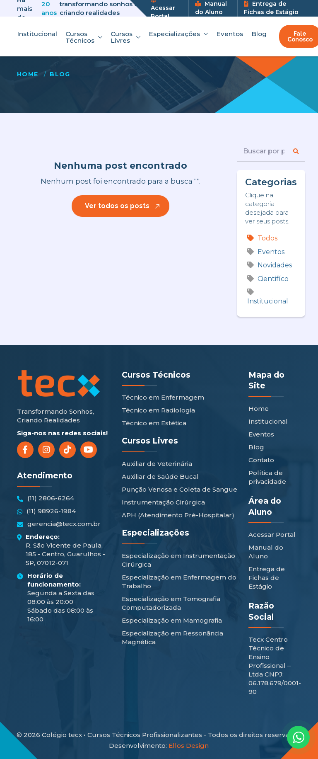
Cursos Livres (125, 37)
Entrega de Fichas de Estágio (271, 8)
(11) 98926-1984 (46, 511)
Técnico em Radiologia (158, 410)
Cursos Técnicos (83, 37)
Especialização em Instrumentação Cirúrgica (178, 560)
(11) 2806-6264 (45, 498)
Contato (261, 460)
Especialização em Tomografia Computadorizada (171, 603)
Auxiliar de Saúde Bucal (160, 476)
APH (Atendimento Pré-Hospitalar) (178, 515)
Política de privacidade (267, 477)
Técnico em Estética (154, 423)
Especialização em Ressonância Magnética (172, 637)
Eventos (229, 34)
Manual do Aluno (211, 8)
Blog (259, 34)
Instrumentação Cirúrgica (163, 502)
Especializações (178, 34)
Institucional (37, 34)
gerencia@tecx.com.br (59, 524)
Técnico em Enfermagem (163, 397)
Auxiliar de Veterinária (157, 464)
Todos (262, 238)
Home (28, 74)
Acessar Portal (272, 534)
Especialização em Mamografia (172, 620)
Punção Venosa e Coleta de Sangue (179, 489)
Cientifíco (268, 279)
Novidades (269, 265)
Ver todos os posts (117, 206)
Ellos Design (189, 745)
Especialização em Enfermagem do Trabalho (179, 581)
